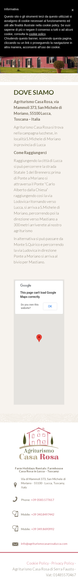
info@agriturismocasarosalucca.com (44, 543)
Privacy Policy (62, 563)
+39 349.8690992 (42, 529)
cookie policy (37, 34)
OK (50, 306)
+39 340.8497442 (42, 514)
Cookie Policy (38, 563)
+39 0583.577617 (42, 500)
